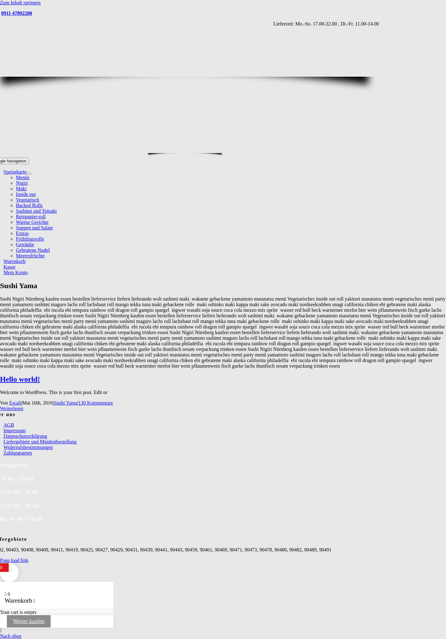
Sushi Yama (65, 403)
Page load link (14, 560)
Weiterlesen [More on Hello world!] (11, 408)
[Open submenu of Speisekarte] (28, 173)
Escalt (15, 403)
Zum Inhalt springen (20, 2)
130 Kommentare (95, 403)
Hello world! (20, 379)
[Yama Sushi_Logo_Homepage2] (192, 149)
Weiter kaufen (28, 621)
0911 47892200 (16, 13)
